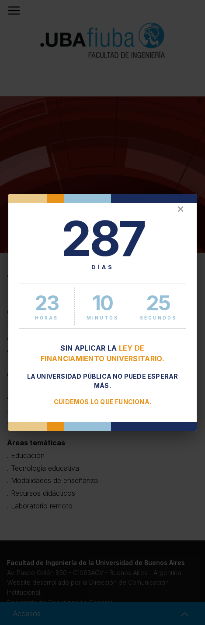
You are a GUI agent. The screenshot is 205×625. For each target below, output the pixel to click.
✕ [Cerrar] (180, 209)
